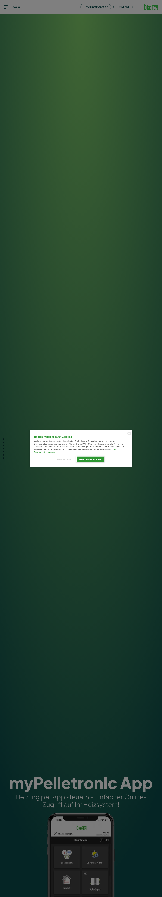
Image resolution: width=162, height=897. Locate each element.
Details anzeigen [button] (63, 459)
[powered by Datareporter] (129, 435)
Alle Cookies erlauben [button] (90, 459)
